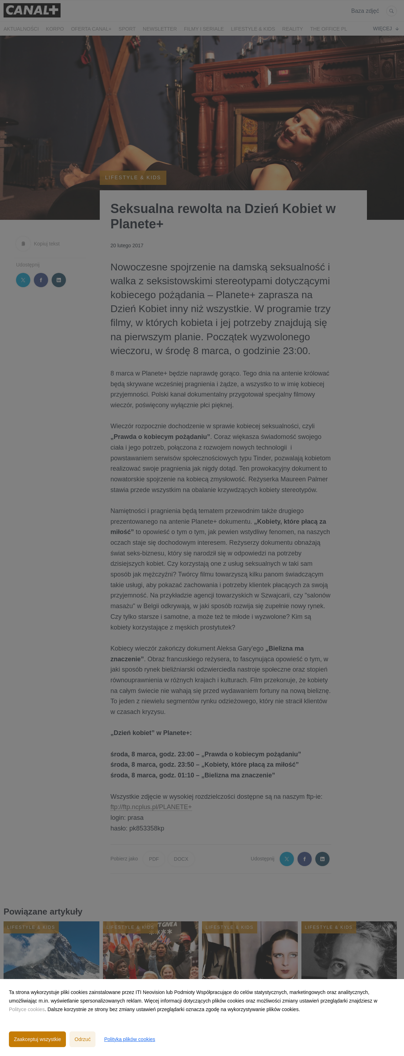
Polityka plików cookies (129, 1039)
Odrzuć (82, 1039)
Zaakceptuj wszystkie (37, 1039)
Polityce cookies (27, 1009)
